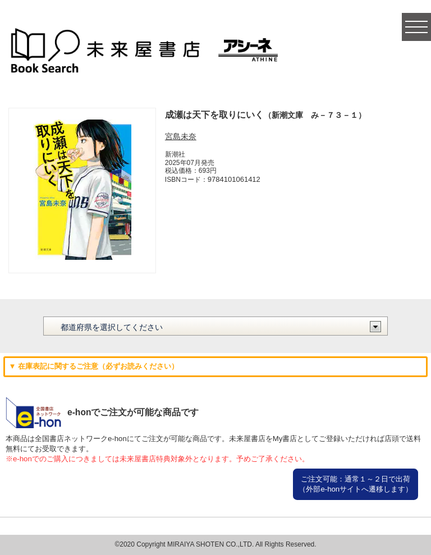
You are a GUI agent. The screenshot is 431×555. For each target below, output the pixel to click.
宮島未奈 (180, 136)
